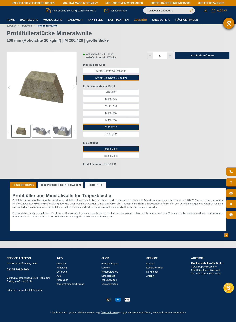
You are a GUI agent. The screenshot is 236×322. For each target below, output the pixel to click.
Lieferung (62, 271)
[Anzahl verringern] (150, 63)
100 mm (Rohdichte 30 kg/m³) (111, 85)
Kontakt (150, 263)
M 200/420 (111, 134)
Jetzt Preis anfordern (202, 62)
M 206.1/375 (111, 141)
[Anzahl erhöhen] (170, 63)
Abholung (62, 267)
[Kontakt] (231, 193)
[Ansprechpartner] (231, 204)
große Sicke (111, 156)
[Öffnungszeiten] (231, 215)
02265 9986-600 (18, 269)
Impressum (62, 279)
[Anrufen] (231, 171)
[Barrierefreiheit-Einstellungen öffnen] (228, 23)
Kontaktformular (33, 290)
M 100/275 (111, 106)
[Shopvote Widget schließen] (226, 235)
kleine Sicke (111, 163)
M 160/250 (111, 127)
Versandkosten (109, 284)
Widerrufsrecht (109, 271)
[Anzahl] (160, 63)
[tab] (23, 192)
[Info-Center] (231, 182)
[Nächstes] (74, 94)
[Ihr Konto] (205, 14)
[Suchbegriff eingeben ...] (166, 14)
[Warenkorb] (219, 14)
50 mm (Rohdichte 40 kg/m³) (111, 78)
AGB (59, 275)
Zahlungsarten (109, 279)
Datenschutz (108, 275)
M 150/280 (111, 120)
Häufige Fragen (109, 263)
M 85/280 (111, 99)
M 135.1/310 (111, 113)
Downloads (152, 271)
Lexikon (105, 267)
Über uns (61, 263)
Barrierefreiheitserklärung (70, 284)
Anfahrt (150, 275)
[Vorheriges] (9, 94)
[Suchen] (191, 14)
